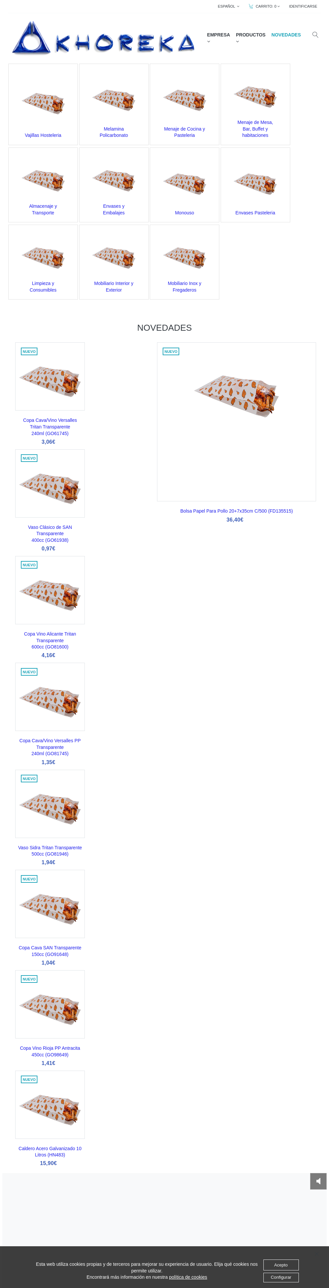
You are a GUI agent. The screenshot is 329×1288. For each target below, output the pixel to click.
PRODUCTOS (251, 38)
